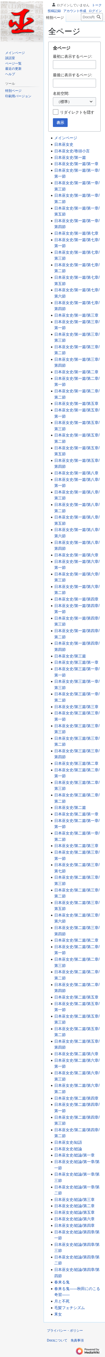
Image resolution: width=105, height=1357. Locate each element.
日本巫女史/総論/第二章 (74, 1206)
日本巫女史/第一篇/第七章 (76, 233)
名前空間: (61, 93)
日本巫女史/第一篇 (70, 157)
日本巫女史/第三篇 (70, 656)
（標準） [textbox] (64, 101)
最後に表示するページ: (72, 75)
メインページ (65, 138)
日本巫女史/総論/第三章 (74, 1199)
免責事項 (77, 1340)
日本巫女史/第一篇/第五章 (76, 403)
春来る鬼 (62, 1282)
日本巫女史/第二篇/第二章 (76, 940)
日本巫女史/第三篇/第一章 (76, 662)
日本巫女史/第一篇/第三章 (76, 315)
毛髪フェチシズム (69, 1308)
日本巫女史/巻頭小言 (72, 151)
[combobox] (74, 101)
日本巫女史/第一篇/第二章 (76, 372)
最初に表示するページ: (72, 56)
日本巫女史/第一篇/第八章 (76, 473)
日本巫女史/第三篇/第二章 (76, 763)
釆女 (58, 1314)
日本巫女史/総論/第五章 (74, 1212)
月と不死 (62, 1301)
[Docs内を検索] (92, 17)
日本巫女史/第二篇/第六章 (76, 1054)
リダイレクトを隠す (77, 112)
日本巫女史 (63, 144)
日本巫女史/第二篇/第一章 (76, 814)
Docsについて (57, 1340)
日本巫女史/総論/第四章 (74, 1225)
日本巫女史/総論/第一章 (74, 1155)
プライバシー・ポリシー (65, 1330)
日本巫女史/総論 (68, 1149)
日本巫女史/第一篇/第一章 (76, 164)
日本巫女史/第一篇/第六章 (76, 555)
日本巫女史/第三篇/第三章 (76, 707)
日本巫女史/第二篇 (70, 807)
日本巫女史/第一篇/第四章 (76, 599)
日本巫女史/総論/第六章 (74, 1219)
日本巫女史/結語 (68, 1142)
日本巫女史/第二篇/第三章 (76, 845)
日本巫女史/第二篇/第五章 (76, 997)
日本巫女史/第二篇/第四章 (76, 1098)
